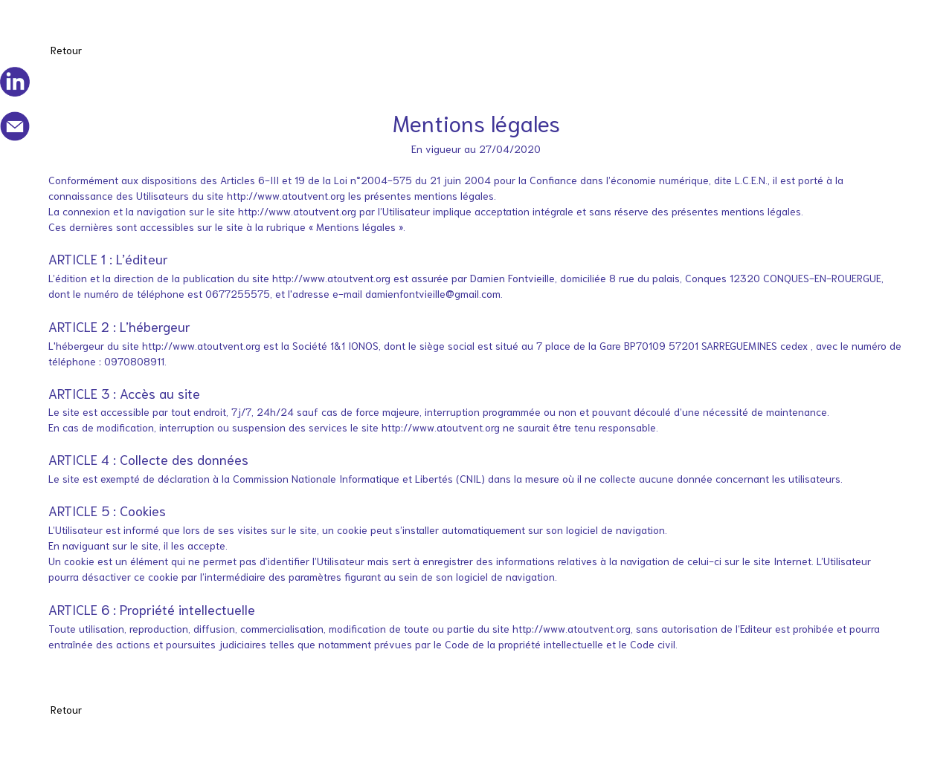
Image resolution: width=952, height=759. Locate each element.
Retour (66, 49)
